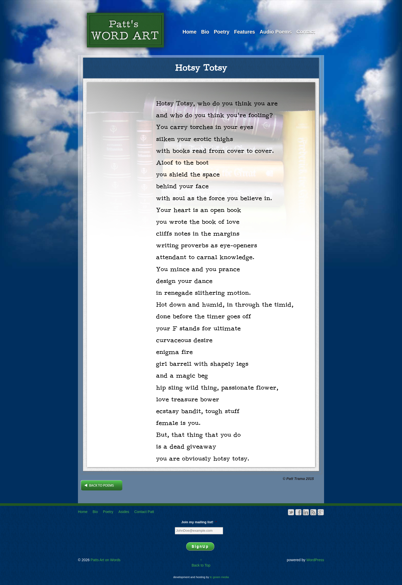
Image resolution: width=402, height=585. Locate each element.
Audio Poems (276, 32)
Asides (123, 512)
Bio (205, 32)
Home (189, 32)
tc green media (219, 577)
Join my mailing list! (199, 522)
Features (244, 32)
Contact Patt (144, 512)
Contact (305, 32)
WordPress (315, 560)
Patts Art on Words (104, 560)
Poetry (221, 32)
